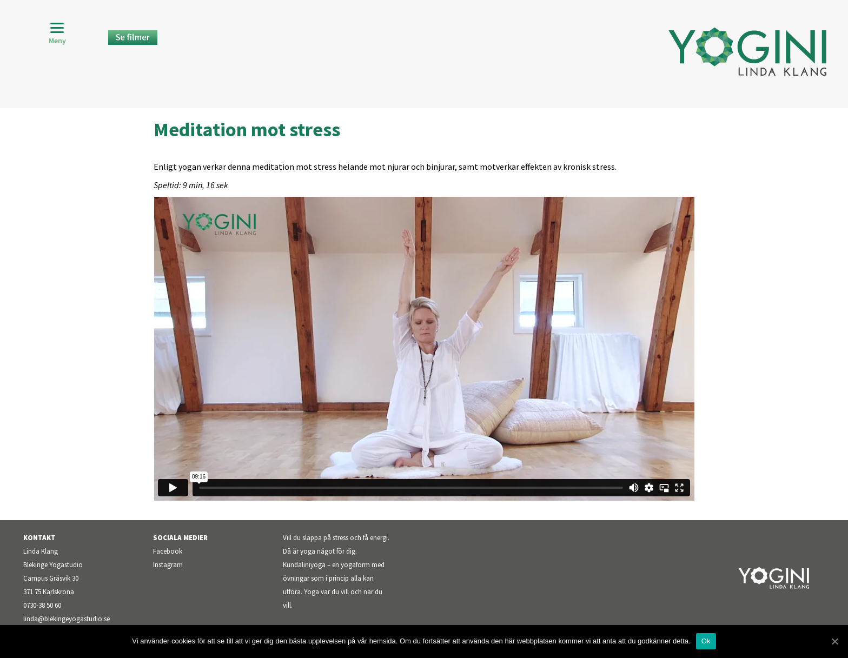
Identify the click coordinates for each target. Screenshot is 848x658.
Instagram (168, 564)
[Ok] (834, 641)
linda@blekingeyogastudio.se (66, 618)
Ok (706, 641)
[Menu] (57, 34)
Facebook (167, 551)
